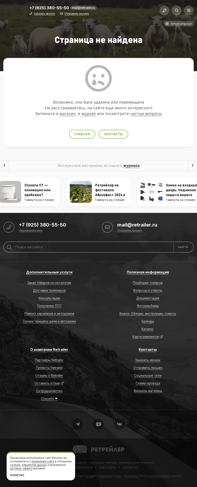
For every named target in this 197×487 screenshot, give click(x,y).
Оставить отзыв (47, 383)
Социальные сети (147, 375)
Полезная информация (148, 272)
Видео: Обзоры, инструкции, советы (147, 313)
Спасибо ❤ (49, 398)
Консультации (49, 298)
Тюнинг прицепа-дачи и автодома (49, 321)
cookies (15, 465)
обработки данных (34, 465)
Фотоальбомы (148, 306)
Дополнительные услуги (49, 272)
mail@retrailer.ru (83, 7)
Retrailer (78, 445)
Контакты (113, 134)
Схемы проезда (148, 383)
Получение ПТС (49, 306)
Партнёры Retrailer (49, 360)
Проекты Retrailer (49, 368)
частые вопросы (146, 113)
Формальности (82, 467)
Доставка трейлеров (49, 290)
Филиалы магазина (148, 391)
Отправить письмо (76, 13)
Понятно (17, 475)
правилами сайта (43, 461)
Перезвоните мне (30, 230)
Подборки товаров (148, 282)
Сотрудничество (49, 391)
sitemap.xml (130, 467)
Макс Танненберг (127, 476)
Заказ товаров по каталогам (49, 282)
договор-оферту (21, 468)
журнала (131, 165)
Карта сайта (107, 467)
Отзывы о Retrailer (49, 375)
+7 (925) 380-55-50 (49, 8)
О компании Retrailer (49, 349)
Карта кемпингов (146, 336)
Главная (82, 134)
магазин (67, 113)
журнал (88, 113)
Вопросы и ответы (147, 290)
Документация (147, 298)
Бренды (148, 321)
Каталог (148, 329)
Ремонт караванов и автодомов (49, 313)
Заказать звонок (44, 13)
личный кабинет (160, 476)
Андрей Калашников (98, 476)
